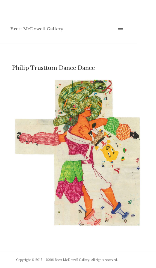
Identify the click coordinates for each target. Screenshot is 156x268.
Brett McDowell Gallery (36, 28)
